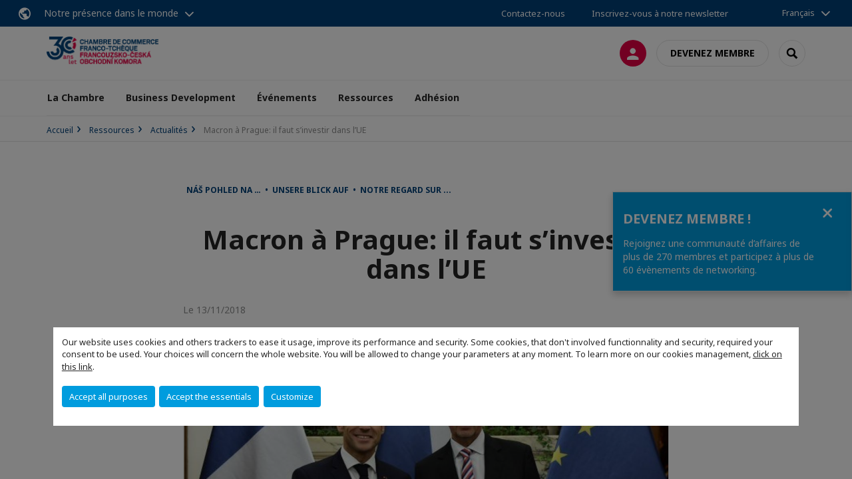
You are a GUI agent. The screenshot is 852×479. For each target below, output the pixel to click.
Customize (292, 396)
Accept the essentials (209, 396)
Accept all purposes (108, 396)
